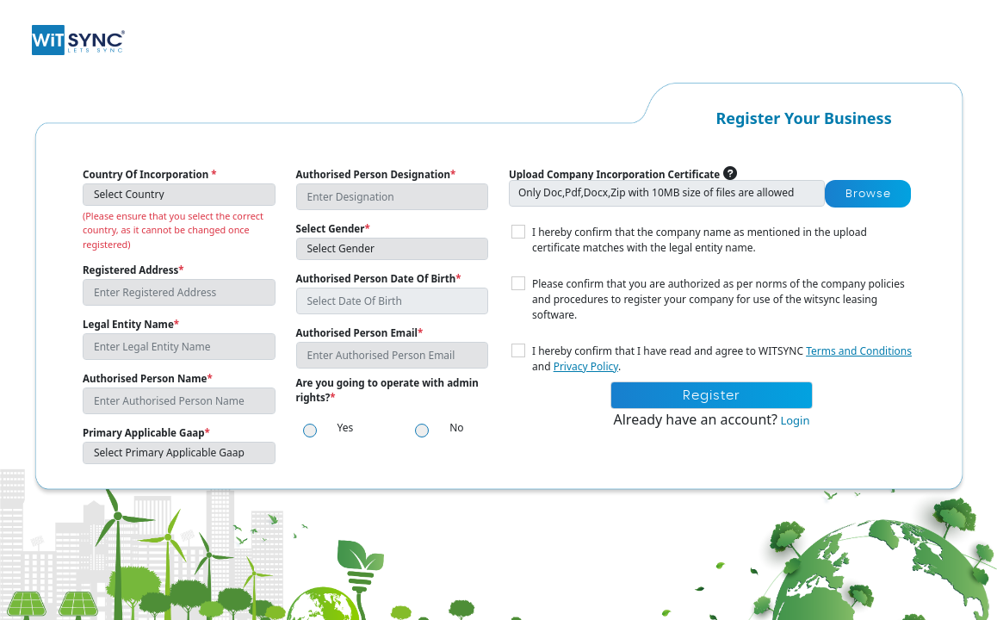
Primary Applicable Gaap (146, 432)
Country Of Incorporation (150, 174)
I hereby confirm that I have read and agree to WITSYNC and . (722, 359)
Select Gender (333, 228)
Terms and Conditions (859, 351)
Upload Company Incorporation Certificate (614, 174)
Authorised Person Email (360, 332)
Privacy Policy (586, 366)
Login (793, 420)
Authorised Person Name (148, 378)
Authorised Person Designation (376, 174)
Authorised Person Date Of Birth (378, 278)
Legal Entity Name (131, 324)
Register (711, 395)
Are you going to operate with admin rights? (387, 390)
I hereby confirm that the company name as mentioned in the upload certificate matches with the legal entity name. (699, 240)
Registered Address (133, 270)
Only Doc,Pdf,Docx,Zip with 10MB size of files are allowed (656, 192)
